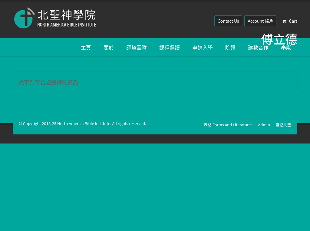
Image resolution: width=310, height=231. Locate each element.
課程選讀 (169, 47)
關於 (109, 47)
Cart (289, 21)
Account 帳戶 (260, 21)
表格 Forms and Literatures (228, 124)
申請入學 (202, 47)
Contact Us (228, 21)
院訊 (230, 47)
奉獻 (286, 47)
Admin (264, 124)
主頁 (86, 47)
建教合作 (258, 47)
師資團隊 (136, 47)
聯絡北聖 (283, 124)
